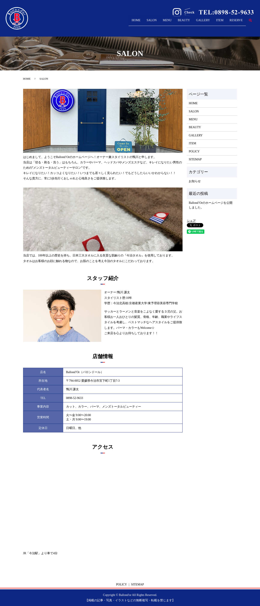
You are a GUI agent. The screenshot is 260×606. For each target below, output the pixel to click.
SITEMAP (195, 159)
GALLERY (189, 22)
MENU (144, 22)
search (250, 22)
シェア (191, 220)
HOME (103, 22)
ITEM (211, 22)
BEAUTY (165, 22)
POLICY (194, 151)
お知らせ (195, 181)
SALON (123, 22)
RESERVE (233, 22)
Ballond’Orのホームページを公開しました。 (210, 205)
